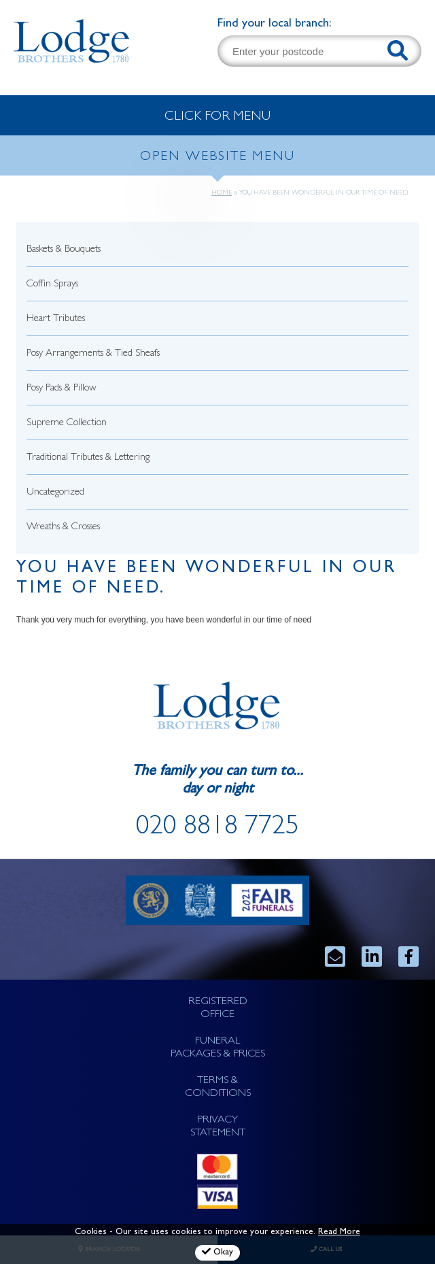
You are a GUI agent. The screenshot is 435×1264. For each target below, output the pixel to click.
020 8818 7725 (217, 828)
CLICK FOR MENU (217, 117)
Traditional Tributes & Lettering (88, 458)
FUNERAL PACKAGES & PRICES (218, 1048)
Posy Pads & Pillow (62, 389)
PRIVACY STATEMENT (217, 1127)
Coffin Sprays (52, 285)
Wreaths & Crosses (63, 527)
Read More (339, 1232)
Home (221, 193)
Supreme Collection (67, 423)
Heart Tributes (56, 319)
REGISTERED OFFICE (217, 1008)
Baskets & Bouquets (64, 250)
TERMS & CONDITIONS (218, 1087)
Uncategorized (55, 493)
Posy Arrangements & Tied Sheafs (93, 354)
